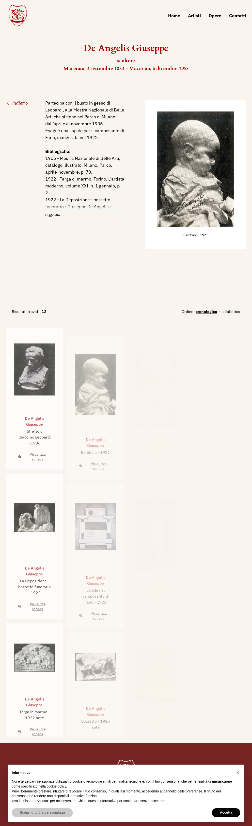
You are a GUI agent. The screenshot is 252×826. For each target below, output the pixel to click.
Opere (215, 15)
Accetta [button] (226, 812)
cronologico (206, 311)
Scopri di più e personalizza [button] (42, 812)
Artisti (194, 15)
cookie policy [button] (56, 786)
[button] (238, 772)
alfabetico (231, 311)
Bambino (190, 235)
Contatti (237, 15)
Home (174, 15)
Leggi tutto (52, 215)
